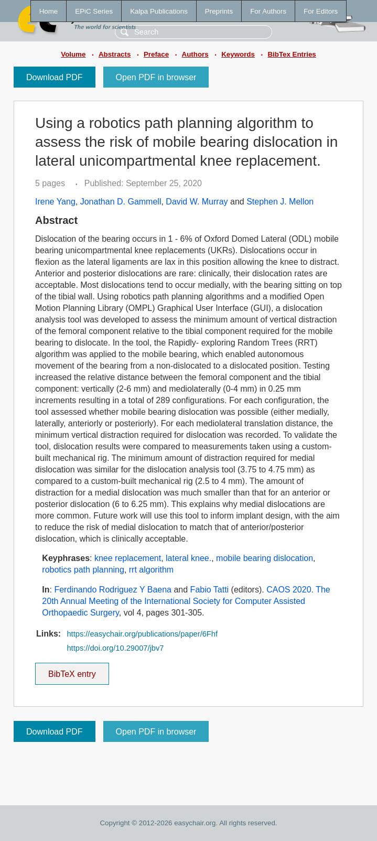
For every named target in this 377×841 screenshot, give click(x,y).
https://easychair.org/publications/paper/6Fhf (142, 634)
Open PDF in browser (156, 77)
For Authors (268, 11)
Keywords (238, 54)
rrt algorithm (151, 569)
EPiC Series (94, 11)
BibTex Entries (291, 54)
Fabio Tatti (209, 589)
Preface (156, 54)
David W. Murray (197, 201)
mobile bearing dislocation (264, 558)
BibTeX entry (72, 670)
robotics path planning (83, 569)
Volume (73, 54)
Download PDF (54, 77)
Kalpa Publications (159, 11)
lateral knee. (188, 558)
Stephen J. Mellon (280, 201)
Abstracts (115, 54)
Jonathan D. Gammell (120, 201)
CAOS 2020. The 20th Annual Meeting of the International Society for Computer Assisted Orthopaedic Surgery (186, 601)
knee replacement (127, 558)
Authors (195, 54)
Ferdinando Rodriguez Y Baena (112, 589)
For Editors (321, 11)
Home (48, 11)
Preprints (219, 11)
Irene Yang (55, 201)
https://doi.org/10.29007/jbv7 (115, 648)
